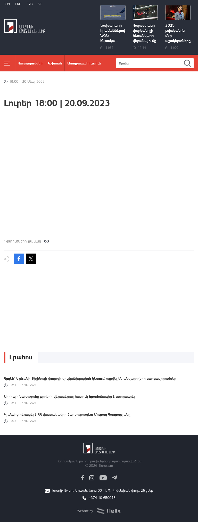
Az (40, 4)
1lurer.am (105, 465)
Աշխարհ (55, 63)
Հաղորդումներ (30, 63)
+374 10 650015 (102, 497)
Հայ (7, 4)
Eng (18, 4)
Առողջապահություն (84, 63)
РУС (29, 4)
